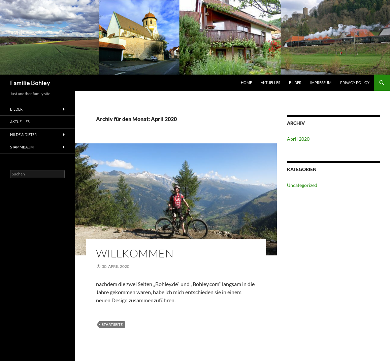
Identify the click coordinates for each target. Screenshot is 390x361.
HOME (246, 82)
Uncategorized (302, 185)
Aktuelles (270, 82)
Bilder (295, 82)
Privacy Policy (354, 82)
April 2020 (298, 139)
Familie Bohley (30, 82)
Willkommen (134, 253)
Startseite (112, 324)
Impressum (320, 82)
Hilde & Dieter (23, 134)
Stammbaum (22, 147)
